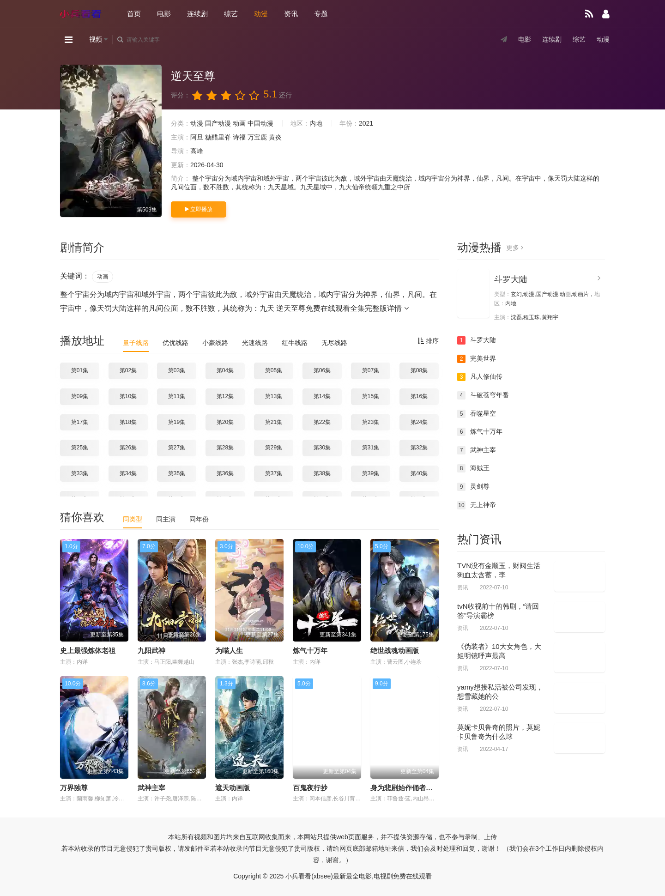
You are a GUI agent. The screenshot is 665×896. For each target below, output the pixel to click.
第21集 (273, 422)
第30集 (322, 447)
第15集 (370, 396)
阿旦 (196, 137)
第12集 (225, 396)
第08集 (419, 370)
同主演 (165, 519)
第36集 (225, 473)
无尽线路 (334, 342)
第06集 (322, 370)
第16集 (419, 396)
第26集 (128, 447)
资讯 (291, 14)
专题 (321, 14)
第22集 (322, 422)
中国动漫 (260, 123)
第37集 (273, 473)
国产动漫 (218, 123)
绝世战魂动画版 (394, 650)
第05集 (273, 370)
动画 (239, 123)
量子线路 (136, 342)
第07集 (370, 370)
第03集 (176, 370)
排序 (428, 341)
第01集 (79, 370)
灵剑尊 (473, 487)
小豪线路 (215, 342)
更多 (514, 247)
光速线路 (255, 342)
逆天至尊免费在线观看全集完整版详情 (342, 308)
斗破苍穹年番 (483, 395)
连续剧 (197, 14)
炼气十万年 (310, 650)
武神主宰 (151, 788)
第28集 (225, 447)
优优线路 (175, 342)
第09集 (79, 396)
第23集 (370, 422)
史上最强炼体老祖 (87, 650)
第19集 (176, 422)
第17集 (79, 422)
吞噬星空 (476, 414)
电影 (164, 14)
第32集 (419, 447)
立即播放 (198, 209)
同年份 (199, 519)
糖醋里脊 (218, 137)
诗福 (239, 137)
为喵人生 (229, 650)
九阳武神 (151, 650)
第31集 (370, 447)
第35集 (176, 473)
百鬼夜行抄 (310, 788)
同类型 (132, 519)
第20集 (225, 422)
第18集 (128, 422)
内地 (315, 123)
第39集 (370, 473)
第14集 (322, 396)
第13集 (273, 396)
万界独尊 (74, 788)
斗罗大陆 (510, 279)
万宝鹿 (257, 137)
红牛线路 (295, 342)
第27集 (176, 447)
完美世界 (476, 359)
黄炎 (275, 137)
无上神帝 (476, 505)
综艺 (231, 14)
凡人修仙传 (479, 377)
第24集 (419, 422)
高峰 (196, 151)
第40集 (419, 473)
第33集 (79, 473)
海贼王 (473, 468)
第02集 (128, 370)
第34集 (128, 473)
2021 (366, 123)
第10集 (128, 396)
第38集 (322, 473)
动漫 (261, 14)
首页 (134, 14)
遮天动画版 (232, 788)
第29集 (273, 447)
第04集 (225, 370)
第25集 (79, 447)
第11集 (176, 396)
